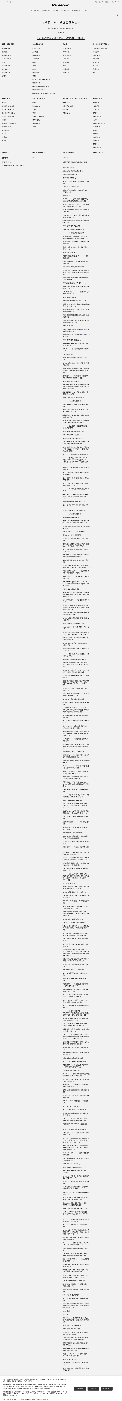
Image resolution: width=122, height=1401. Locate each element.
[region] (61, 1388)
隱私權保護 (10, 1395)
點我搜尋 (61, 32)
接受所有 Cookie (106, 1388)
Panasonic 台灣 (7, 2)
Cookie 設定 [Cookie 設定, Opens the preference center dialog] (80, 1388)
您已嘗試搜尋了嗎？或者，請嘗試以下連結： (61, 38)
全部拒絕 (93, 1388)
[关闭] (119, 1388)
